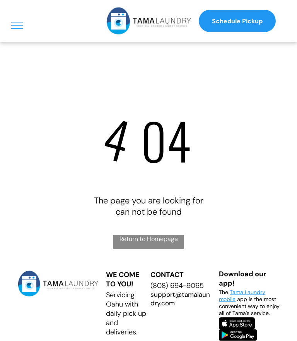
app (242, 299)
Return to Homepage (148, 239)
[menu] (17, 25)
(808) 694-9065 (177, 285)
